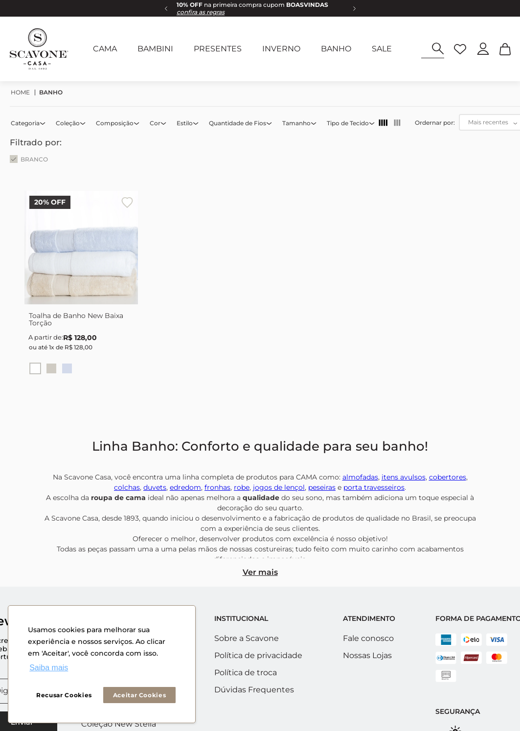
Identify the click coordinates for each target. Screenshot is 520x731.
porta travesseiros (374, 487)
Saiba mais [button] (48, 667)
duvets (154, 487)
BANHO (51, 92)
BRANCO (34, 159)
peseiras (322, 487)
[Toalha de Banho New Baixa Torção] (81, 291)
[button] (28, 123)
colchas (127, 487)
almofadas (360, 477)
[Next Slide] (354, 8)
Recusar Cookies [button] (64, 695)
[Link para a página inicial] (23, 92)
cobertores (447, 477)
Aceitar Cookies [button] (139, 695)
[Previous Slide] (166, 8)
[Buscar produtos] (438, 49)
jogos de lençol (279, 487)
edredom (185, 487)
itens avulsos (404, 477)
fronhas (217, 487)
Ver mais (260, 572)
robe (241, 487)
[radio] (383, 123)
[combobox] (432, 49)
